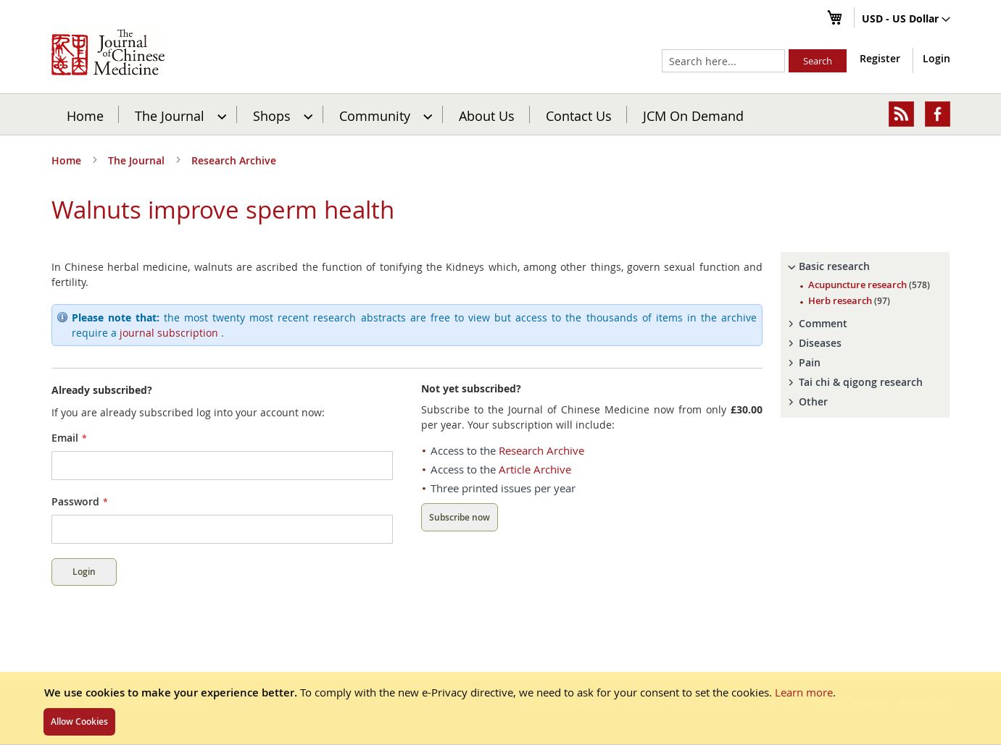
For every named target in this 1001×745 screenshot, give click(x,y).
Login (936, 58)
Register (880, 58)
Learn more (804, 692)
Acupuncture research (869, 284)
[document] (500, 708)
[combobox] (723, 60)
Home (85, 115)
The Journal (137, 160)
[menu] (500, 114)
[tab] (865, 266)
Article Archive (535, 469)
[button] (906, 20)
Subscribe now (459, 517)
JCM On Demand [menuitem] (693, 115)
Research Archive (233, 160)
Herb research (849, 300)
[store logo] (108, 52)
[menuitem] (178, 114)
